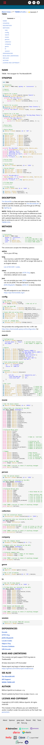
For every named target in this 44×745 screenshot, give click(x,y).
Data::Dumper (10, 409)
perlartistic (5, 712)
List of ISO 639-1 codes (12, 267)
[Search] (29, 2)
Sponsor (12, 720)
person (7, 39)
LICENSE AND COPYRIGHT (11, 63)
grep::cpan (20, 720)
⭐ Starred (32, 12)
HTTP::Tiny (26, 273)
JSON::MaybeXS (9, 285)
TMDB (7, 82)
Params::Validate (8, 646)
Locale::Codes (7, 641)
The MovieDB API (33, 204)
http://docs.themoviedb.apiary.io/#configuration (19, 329)
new (6, 30)
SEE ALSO (6, 58)
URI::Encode (6, 649)
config (7, 32)
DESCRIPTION (7, 25)
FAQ (34, 720)
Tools (39, 720)
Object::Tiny (6, 643)
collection (8, 42)
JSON (24, 280)
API (18, 723)
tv (5, 49)
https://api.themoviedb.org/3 (14, 293)
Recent (28, 720)
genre (7, 46)
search (7, 35)
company (8, 44)
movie (7, 37)
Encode (4, 632)
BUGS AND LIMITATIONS (11, 56)
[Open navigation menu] (34, 2)
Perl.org (24, 723)
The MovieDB (6, 201)
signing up (7, 208)
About (5, 720)
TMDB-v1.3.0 (20, 12)
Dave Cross (6, 12)
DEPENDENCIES (8, 53)
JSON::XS (25, 285)
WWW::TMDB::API (8, 682)
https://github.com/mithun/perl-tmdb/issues (17, 668)
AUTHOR (5, 60)
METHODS (6, 28)
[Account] (38, 2)
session (7, 51)
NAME (5, 21)
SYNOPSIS (6, 23)
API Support (6, 679)
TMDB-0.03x (6, 222)
